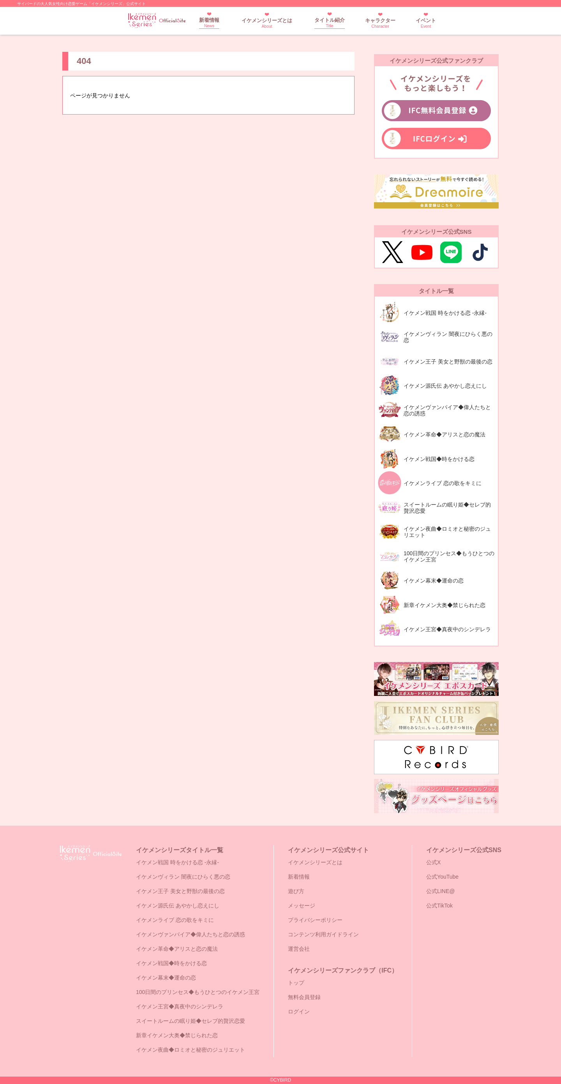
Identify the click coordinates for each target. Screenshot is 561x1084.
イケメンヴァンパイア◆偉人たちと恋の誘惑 (190, 934)
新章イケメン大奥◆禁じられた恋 (177, 1035)
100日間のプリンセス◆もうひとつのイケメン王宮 (197, 992)
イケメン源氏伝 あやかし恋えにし (177, 905)
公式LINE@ (440, 891)
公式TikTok (439, 905)
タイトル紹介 (329, 22)
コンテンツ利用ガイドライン (323, 934)
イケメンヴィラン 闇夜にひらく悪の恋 (183, 877)
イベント (426, 23)
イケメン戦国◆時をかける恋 (171, 963)
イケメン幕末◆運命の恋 (166, 978)
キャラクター (380, 23)
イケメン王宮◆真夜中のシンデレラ (179, 1006)
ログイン (299, 1011)
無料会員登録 (304, 997)
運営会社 (299, 949)
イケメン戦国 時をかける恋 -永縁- (177, 862)
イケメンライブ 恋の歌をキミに (175, 920)
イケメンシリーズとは (267, 23)
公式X (433, 862)
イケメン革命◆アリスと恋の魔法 (177, 949)
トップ (296, 983)
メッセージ (301, 905)
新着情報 (209, 22)
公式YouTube (442, 877)
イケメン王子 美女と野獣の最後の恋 (180, 891)
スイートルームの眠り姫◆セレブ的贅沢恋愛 (190, 1021)
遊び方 (296, 891)
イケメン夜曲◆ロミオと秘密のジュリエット (190, 1050)
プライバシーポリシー (315, 920)
